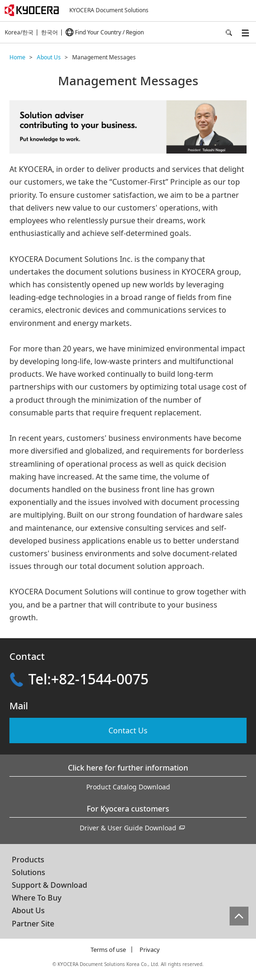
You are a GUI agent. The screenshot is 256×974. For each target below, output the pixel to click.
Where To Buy (36, 898)
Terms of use (108, 949)
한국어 (49, 32)
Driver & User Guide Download (128, 827)
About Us (28, 910)
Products (28, 859)
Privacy (150, 949)
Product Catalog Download (128, 786)
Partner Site (33, 923)
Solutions (28, 872)
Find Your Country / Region (109, 32)
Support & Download (49, 885)
